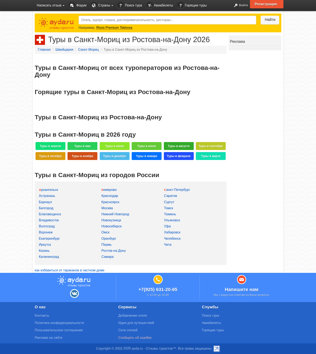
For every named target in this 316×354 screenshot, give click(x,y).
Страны (101, 5)
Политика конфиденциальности (59, 323)
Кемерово (109, 189)
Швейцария (64, 49)
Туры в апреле (50, 146)
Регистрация (267, 4)
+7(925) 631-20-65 (157, 289)
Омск (105, 232)
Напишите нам (242, 289)
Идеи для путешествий (136, 323)
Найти (268, 20)
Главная (44, 49)
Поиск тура (129, 5)
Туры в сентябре (211, 146)
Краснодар (109, 196)
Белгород (46, 208)
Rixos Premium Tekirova (114, 27)
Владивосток (49, 220)
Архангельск (48, 189)
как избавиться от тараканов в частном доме (69, 270)
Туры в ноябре (82, 156)
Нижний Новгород (115, 214)
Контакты (42, 315)
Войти (239, 5)
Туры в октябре (50, 156)
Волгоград (47, 226)
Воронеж (46, 232)
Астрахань (47, 196)
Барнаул (45, 202)
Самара (107, 256)
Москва (107, 208)
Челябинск (172, 238)
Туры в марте (210, 156)
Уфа (167, 226)
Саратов (170, 196)
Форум (77, 5)
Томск (168, 208)
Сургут (169, 202)
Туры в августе (179, 146)
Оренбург (108, 238)
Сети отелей (128, 330)
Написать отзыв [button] (50, 5)
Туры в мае (82, 146)
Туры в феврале (179, 156)
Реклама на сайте (48, 337)
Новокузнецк (111, 220)
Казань (44, 250)
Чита (168, 244)
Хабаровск (172, 232)
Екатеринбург (49, 238)
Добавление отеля (132, 315)
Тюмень (170, 214)
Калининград (49, 256)
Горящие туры (192, 5)
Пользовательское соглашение (59, 330)
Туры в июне (114, 146)
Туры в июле (146, 146)
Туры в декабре (114, 156)
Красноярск (110, 202)
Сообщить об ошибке (135, 337)
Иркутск (45, 244)
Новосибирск (111, 226)
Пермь (106, 244)
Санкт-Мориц (88, 49)
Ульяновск (172, 220)
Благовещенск (50, 214)
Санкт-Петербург (177, 189)
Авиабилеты (159, 5)
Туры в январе (146, 156)
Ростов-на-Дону (113, 250)
